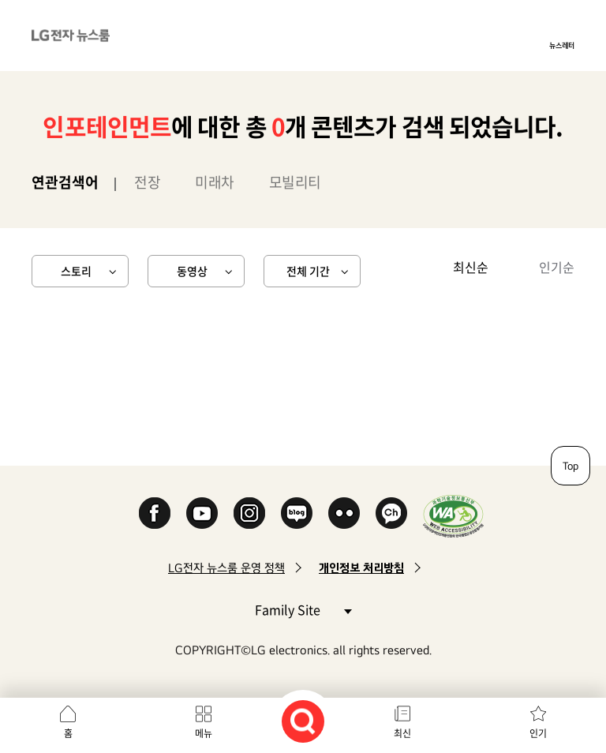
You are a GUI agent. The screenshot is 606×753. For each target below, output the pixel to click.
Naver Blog (296, 513)
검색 (303, 721)
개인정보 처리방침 (361, 567)
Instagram (249, 513)
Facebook (154, 513)
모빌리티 (295, 182)
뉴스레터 (561, 45)
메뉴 (203, 733)
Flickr (344, 513)
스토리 (76, 271)
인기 (538, 733)
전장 (147, 182)
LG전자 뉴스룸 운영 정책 (226, 567)
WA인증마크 (453, 516)
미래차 (214, 182)
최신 (402, 733)
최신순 (470, 266)
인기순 (556, 266)
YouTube (202, 513)
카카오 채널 (391, 513)
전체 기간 (308, 271)
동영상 (192, 271)
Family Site (303, 609)
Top (570, 465)
